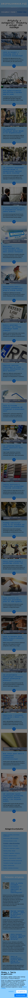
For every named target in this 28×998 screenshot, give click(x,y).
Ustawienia (11, 991)
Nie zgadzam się (21, 991)
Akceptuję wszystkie (20, 995)
